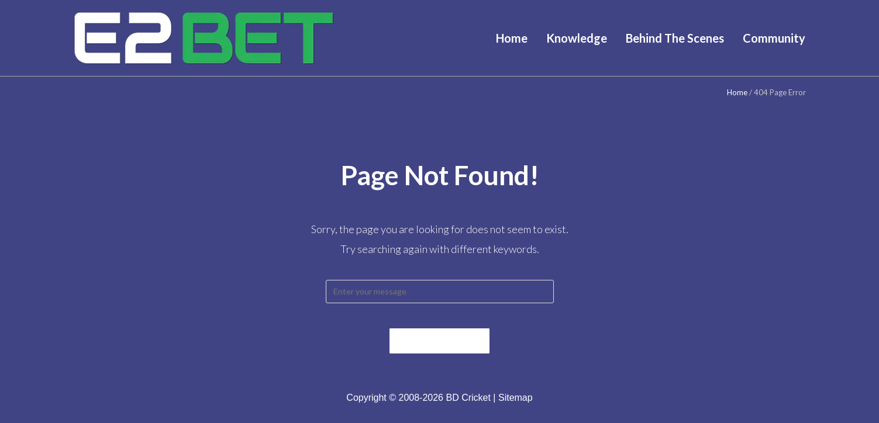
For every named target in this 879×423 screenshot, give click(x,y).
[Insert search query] (440, 291)
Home (737, 92)
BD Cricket (468, 407)
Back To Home (439, 350)
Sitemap (515, 407)
